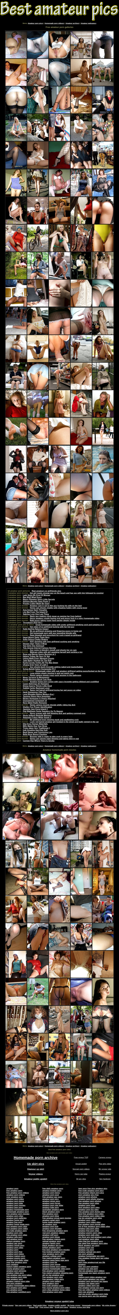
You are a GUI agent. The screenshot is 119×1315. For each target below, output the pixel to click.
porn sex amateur (86, 1292)
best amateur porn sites (89, 1208)
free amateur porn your (52, 1277)
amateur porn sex (86, 1248)
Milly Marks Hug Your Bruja (35, 726)
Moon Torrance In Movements (36, 677)
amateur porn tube (14, 1203)
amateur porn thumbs (52, 1229)
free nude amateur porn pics (91, 1191)
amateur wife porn (14, 1237)
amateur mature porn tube (18, 1281)
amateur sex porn (86, 1250)
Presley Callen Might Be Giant (36, 604)
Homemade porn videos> (54, 23)
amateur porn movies (15, 1205)
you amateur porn (14, 1290)
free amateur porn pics (16, 1288)
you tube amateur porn (16, 1231)
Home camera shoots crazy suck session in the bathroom (55, 675)
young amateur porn (15, 1269)
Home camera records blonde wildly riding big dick (52, 705)
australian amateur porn (53, 1210)
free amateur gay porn (52, 1197)
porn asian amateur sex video (91, 1279)
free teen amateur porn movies (56, 1250)
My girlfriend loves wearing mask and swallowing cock (54, 720)
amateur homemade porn (17, 1210)
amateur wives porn (51, 1201)
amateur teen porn (14, 1208)
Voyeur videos (36, 1174)
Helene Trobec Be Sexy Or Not (36, 656)
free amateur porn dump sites (91, 1212)
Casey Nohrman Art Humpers (36, 684)
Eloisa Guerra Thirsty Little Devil (37, 686)
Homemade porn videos (91, 1305)
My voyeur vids (105, 1169)
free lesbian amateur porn (53, 1252)
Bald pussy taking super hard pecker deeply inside (52, 621)
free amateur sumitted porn (18, 1292)
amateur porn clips (14, 1216)
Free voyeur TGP (81, 1157)
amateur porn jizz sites (88, 1210)
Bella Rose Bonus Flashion (35, 734)
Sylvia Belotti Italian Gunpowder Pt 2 (39, 669)
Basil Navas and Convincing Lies (37, 732)
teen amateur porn (14, 1279)
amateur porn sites (14, 1248)
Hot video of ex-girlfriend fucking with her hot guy (52, 627)
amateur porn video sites (89, 1222)
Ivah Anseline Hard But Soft (35, 730)
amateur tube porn (50, 1208)
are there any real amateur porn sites (94, 1237)
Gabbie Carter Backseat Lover (36, 688)
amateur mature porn (15, 1256)
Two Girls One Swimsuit (33, 646)
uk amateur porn (49, 1224)
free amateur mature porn (53, 1239)
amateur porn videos (15, 1195)
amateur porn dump (15, 1201)
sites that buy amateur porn (90, 1241)
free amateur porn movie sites (91, 1224)
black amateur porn (51, 1212)
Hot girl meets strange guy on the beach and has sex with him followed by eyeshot (67, 593)
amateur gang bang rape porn (55, 1260)
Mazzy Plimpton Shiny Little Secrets (39, 599)
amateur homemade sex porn (91, 1256)
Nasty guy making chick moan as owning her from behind (55, 616)
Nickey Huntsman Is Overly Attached (39, 699)
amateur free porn (14, 1222)
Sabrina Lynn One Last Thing (36, 614)
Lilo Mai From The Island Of (35, 612)
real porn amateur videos (53, 1233)
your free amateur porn (16, 1262)
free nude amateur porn (52, 1286)
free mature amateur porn (53, 1258)
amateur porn (12, 1189)
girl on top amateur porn (53, 1275)
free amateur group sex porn (91, 1288)
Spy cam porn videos (23, 1305)
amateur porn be (49, 1262)
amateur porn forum (51, 1203)
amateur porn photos (87, 1197)
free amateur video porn (53, 1279)
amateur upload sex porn (89, 1252)
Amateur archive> (73, 23)
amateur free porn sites (88, 1231)
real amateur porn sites (88, 1239)
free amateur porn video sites (91, 1216)
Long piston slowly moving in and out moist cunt (51, 673)
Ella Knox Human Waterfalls (35, 724)
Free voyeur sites (46, 1307)
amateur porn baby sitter (17, 1260)
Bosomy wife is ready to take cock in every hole (51, 737)
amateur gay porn (14, 1243)
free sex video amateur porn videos (94, 1290)
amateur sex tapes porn (89, 1284)
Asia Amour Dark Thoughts (35, 610)
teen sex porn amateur (88, 1267)
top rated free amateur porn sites (93, 1243)
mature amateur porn (15, 1241)
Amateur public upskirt (35, 1179)
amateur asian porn (51, 1220)
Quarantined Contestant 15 (35, 701)
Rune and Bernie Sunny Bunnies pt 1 (39, 654)
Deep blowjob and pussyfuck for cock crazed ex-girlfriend (55, 635)
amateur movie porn (15, 1246)
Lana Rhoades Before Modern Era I (38, 694)
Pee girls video (105, 1164)
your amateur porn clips (53, 1254)
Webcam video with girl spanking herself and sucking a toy (56, 652)
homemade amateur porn (17, 1212)
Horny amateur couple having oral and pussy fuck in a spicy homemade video (64, 618)
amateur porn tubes (15, 1254)
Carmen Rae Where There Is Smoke (38, 741)
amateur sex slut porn (88, 1269)
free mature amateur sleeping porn (57, 1273)
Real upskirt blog (40, 1305)
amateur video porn (15, 1273)
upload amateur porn (51, 1241)
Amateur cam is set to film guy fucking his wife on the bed (56, 606)
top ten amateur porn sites (90, 1218)
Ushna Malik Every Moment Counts (38, 658)
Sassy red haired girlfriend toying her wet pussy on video (55, 690)
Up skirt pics (35, 1163)
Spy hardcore (105, 1179)
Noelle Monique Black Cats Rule (37, 680)
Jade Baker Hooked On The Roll (37, 661)
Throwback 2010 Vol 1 (32, 623)
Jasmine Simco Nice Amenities (36, 696)
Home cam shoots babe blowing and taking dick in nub (54, 739)
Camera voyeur (104, 1157)
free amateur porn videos (17, 1193)
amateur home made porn (17, 1224)
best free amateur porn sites (91, 1214)
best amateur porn (50, 1284)
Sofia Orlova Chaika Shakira (35, 639)
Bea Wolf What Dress (32, 597)
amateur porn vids (14, 1233)
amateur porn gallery (51, 1281)
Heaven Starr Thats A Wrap (35, 644)
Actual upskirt (81, 1164)
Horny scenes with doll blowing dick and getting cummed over (58, 713)
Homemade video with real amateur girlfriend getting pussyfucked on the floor (70, 671)
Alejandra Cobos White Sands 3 (37, 718)
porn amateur (12, 1265)
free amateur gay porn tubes (19, 1275)
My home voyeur (73, 1305)
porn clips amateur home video (56, 1290)
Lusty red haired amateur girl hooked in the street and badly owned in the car (64, 722)
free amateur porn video (17, 1229)
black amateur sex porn (52, 1246)
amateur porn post (50, 1195)
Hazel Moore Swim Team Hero (36, 637)
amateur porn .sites (87, 1220)
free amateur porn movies (17, 1214)
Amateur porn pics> (35, 23)
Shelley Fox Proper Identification (37, 707)
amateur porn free (14, 1252)
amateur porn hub (50, 1227)
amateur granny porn (15, 1258)
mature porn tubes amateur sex (92, 1277)
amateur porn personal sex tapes (93, 1281)
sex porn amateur (86, 1254)
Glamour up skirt (35, 1169)
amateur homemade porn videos (20, 1286)
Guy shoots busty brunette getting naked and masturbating (56, 667)
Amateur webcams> (88, 23)
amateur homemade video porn (56, 1269)
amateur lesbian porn (51, 1191)
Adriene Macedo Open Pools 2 (36, 602)
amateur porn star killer (52, 1205)
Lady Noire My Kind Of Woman (36, 595)
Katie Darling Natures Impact (36, 629)
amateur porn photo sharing (90, 1199)
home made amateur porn (53, 1222)
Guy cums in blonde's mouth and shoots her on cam (53, 650)
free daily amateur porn (52, 1189)
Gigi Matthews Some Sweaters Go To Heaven (43, 711)
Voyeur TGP (33, 1307)
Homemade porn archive (36, 1157)
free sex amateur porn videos (91, 1271)
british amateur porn (51, 1248)
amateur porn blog (50, 1216)
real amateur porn (14, 1239)
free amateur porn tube (16, 1277)
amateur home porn (15, 1220)
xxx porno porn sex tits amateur (92, 1296)
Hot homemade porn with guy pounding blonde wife (53, 633)
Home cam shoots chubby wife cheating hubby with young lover (58, 608)
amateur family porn (51, 1243)
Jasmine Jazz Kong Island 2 (35, 709)
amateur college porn (51, 1256)
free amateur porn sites (16, 1235)
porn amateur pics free (88, 1195)
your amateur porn (14, 1197)
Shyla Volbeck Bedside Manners (37, 715)
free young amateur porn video (56, 1288)
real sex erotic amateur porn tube (93, 1294)
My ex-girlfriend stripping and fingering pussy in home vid (56, 631)
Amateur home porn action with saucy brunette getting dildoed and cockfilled (64, 682)
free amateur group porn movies (56, 1218)
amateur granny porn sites (90, 1233)
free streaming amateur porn (55, 1231)
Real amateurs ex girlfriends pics (46, 591)
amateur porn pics (50, 1199)
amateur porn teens (51, 1193)
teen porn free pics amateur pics (92, 1189)
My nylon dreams (109, 1305)
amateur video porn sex (89, 1286)
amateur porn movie (51, 1265)
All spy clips (81, 1179)
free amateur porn (14, 1191)
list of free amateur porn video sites (94, 1227)
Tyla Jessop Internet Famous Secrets (39, 648)
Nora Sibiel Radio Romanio (35, 703)
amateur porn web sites (88, 1235)
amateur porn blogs (51, 1237)
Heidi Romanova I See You (34, 692)
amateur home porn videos (54, 1267)
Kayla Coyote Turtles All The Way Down (40, 663)
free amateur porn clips (16, 1227)
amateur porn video (15, 1199)
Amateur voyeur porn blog (80, 1307)
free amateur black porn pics (91, 1193)
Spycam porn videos (81, 1169)
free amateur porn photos (89, 1201)
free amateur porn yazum (53, 1271)
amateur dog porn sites (88, 1229)
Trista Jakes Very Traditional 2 (36, 728)
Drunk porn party (61, 1307)
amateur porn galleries (16, 1218)
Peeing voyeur (105, 1174)
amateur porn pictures (16, 1271)
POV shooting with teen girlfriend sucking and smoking (54, 642)
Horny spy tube (81, 1174)
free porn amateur (14, 1284)
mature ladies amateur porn (18, 1267)
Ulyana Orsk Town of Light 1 (35, 665)
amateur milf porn (50, 1235)
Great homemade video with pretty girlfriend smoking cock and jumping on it (69, 625)
